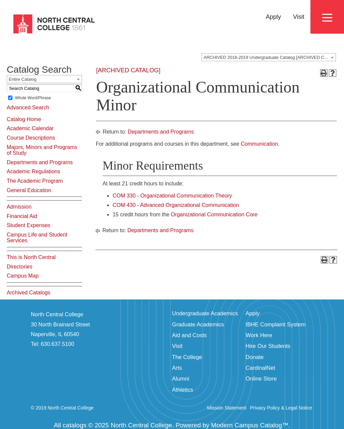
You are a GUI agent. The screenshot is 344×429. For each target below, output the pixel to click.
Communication (259, 144)
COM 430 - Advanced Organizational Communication (176, 205)
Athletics (182, 390)
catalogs (75, 425)
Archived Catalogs (28, 292)
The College (187, 357)
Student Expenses (28, 225)
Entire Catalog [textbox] (22, 79)
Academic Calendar (30, 128)
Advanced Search (28, 107)
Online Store (261, 379)
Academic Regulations (33, 171)
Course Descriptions (31, 138)
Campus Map (23, 276)
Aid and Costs (189, 335)
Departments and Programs (40, 162)
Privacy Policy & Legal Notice (281, 407)
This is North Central (31, 257)
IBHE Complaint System (276, 324)
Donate (255, 357)
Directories (19, 267)
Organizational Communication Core (214, 214)
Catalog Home (24, 119)
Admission (19, 207)
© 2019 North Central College (62, 407)
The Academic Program (35, 181)
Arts (177, 368)
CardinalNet (260, 368)
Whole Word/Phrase (33, 98)
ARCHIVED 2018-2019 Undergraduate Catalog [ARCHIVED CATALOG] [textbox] (270, 57)
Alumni (180, 379)
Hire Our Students (268, 346)
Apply (273, 16)
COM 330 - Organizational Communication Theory (172, 196)
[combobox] (269, 57)
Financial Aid (22, 216)
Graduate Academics (198, 324)
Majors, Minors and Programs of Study (42, 150)
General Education (29, 190)
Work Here (259, 335)
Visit (298, 16)
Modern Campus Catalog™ (249, 425)
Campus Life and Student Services (37, 238)
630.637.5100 (57, 344)
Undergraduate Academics (205, 313)
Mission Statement (226, 407)
